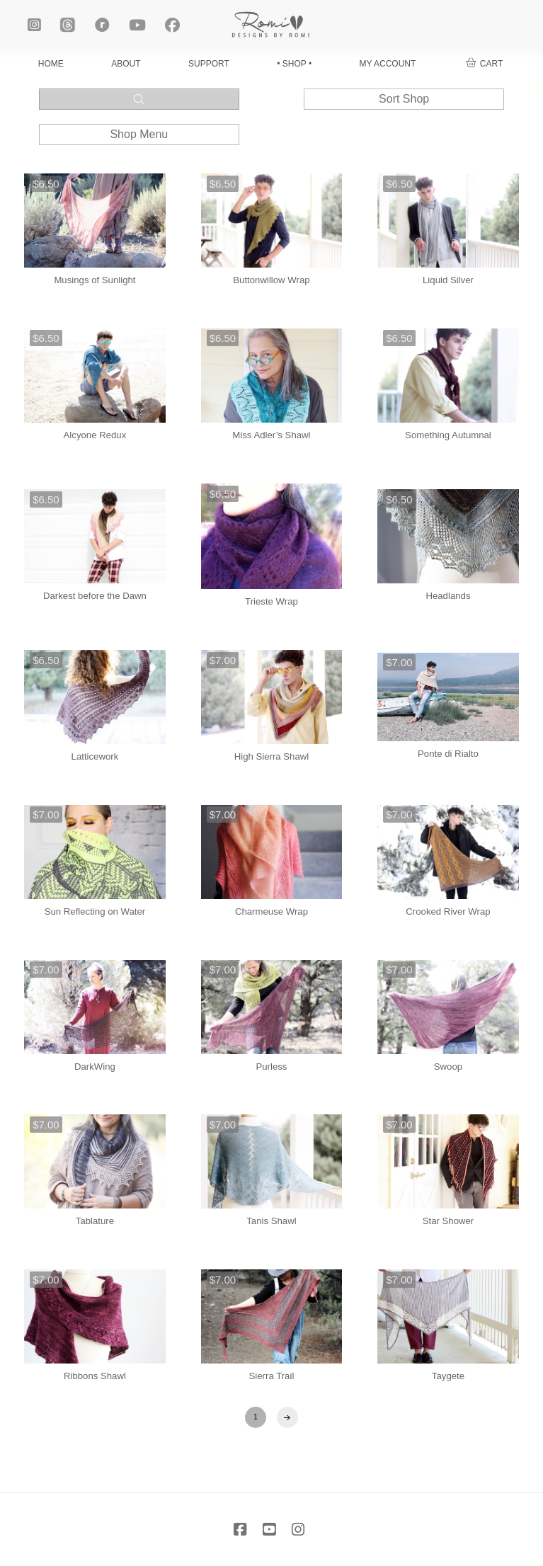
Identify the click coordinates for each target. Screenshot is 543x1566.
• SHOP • (294, 64)
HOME (51, 64)
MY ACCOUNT (388, 64)
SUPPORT (208, 64)
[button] (484, 64)
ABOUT (125, 64)
